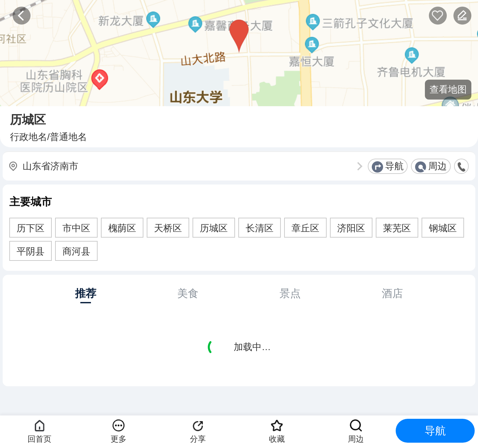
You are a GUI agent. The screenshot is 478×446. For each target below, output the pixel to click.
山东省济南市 (50, 166)
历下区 (30, 228)
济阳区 (351, 228)
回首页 (39, 438)
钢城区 (443, 228)
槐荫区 (122, 228)
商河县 (76, 251)
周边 (437, 166)
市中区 (76, 228)
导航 (394, 166)
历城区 (214, 228)
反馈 (462, 16)
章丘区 (305, 228)
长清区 (260, 228)
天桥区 (168, 228)
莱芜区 (397, 228)
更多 (118, 438)
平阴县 (30, 251)
